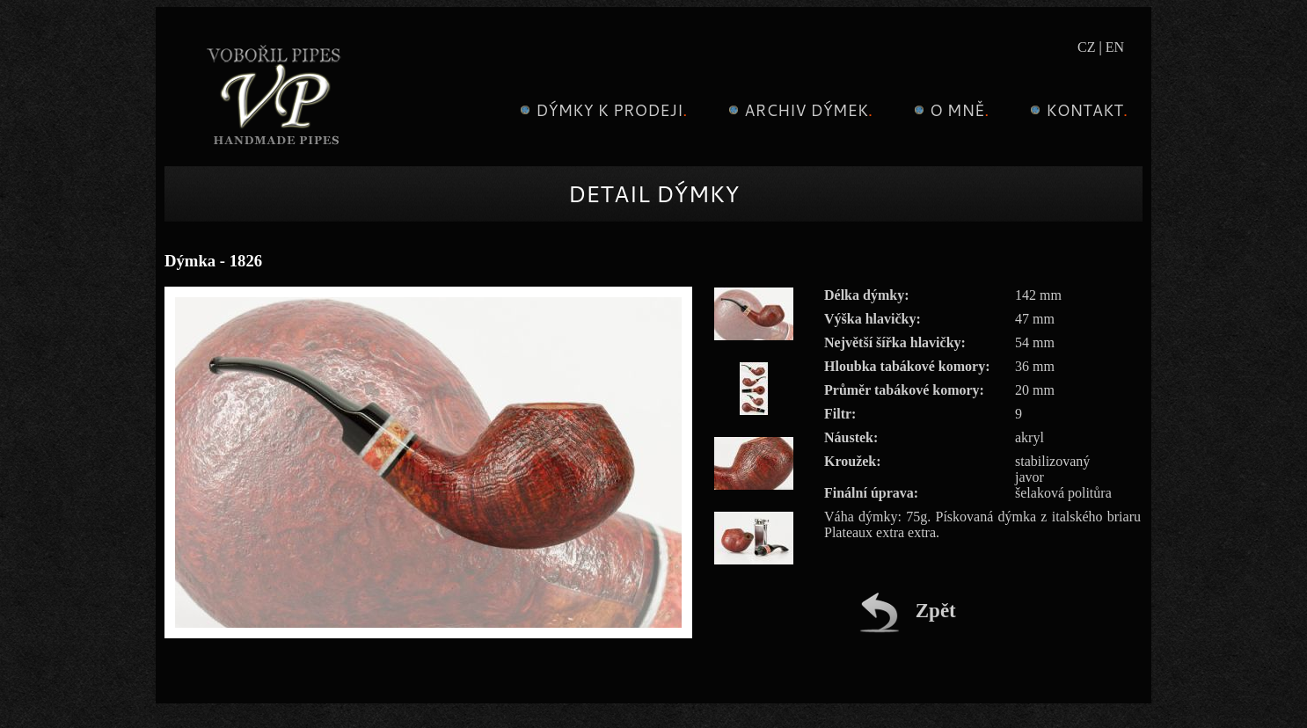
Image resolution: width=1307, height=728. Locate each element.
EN (1115, 47)
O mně (949, 110)
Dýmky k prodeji (601, 110)
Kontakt (1076, 110)
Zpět (907, 611)
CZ (1086, 47)
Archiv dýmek (798, 110)
